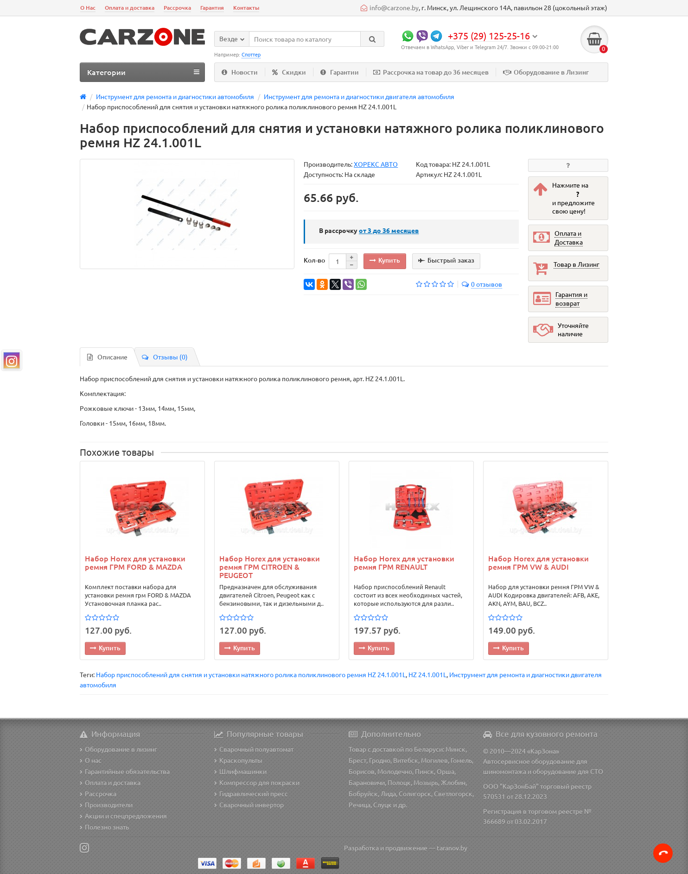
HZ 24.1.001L (427, 674)
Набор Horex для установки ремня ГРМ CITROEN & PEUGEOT (269, 566)
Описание (107, 356)
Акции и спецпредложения (123, 815)
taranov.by (452, 847)
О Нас (88, 8)
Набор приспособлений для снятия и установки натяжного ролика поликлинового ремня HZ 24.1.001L (251, 674)
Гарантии (339, 72)
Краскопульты (238, 760)
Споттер (251, 54)
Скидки (289, 72)
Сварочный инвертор (249, 804)
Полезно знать (104, 827)
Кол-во (314, 260)
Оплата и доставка (129, 8)
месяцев (389, 230)
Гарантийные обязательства (125, 771)
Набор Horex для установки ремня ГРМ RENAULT (404, 563)
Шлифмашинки (240, 771)
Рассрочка (177, 8)
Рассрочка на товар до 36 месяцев (431, 72)
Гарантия (212, 8)
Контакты (246, 8)
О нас (91, 760)
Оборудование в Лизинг (546, 72)
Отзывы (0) (165, 356)
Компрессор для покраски (256, 782)
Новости (240, 72)
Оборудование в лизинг (118, 749)
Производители (106, 804)
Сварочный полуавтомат (253, 749)
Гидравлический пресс (251, 793)
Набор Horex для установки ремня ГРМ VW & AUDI (538, 563)
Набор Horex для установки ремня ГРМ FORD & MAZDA (135, 563)
